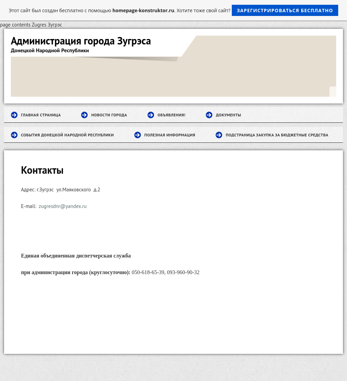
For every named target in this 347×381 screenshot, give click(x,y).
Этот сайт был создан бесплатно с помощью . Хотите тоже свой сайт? (173, 10)
